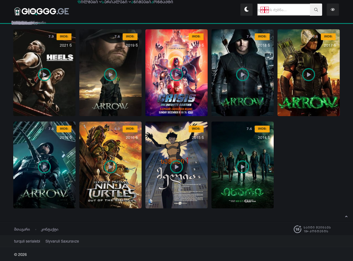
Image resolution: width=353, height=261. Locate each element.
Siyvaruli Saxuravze (56, 241)
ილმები (97, 10)
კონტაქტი (49, 229)
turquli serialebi (25, 241)
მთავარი (22, 229)
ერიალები (139, 10)
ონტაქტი (215, 10)
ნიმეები (179, 10)
